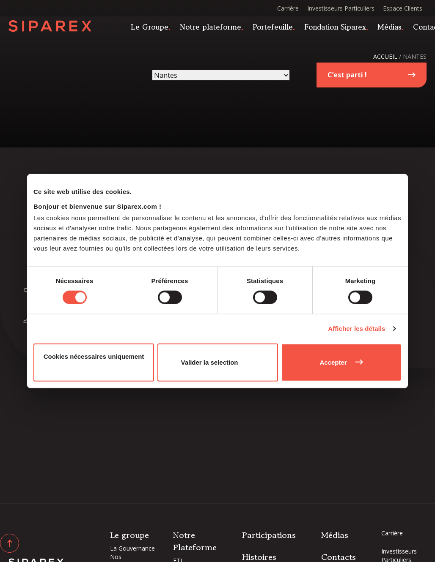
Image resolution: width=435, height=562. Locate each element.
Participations (269, 535)
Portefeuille (277, 28)
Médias (394, 28)
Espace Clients (402, 8)
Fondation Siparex (339, 28)
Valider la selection (209, 362)
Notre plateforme (214, 28)
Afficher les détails (356, 328)
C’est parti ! (347, 74)
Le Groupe (154, 28)
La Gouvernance (132, 548)
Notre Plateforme (195, 541)
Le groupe (129, 535)
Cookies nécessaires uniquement (94, 356)
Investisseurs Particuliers (340, 8)
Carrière (288, 8)
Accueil (385, 56)
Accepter (333, 362)
